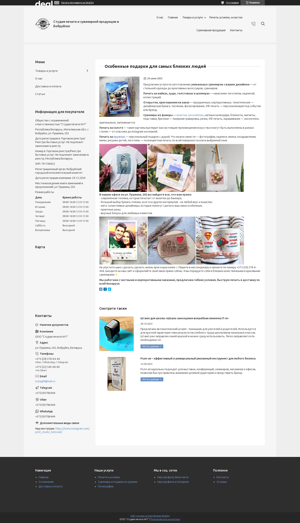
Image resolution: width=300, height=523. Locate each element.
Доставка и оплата (48, 86)
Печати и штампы (109, 477)
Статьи (40, 94)
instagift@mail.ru (45, 381)
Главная (173, 17)
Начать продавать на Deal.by (77, 2)
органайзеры (196, 115)
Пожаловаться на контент (165, 519)
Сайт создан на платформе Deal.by (150, 516)
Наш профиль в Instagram (173, 481)
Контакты (236, 30)
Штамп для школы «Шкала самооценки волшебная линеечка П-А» (184, 318)
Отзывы (222, 481)
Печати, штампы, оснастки (225, 17)
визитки (182, 115)
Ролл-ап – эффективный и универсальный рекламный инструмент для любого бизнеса (198, 358)
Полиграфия (105, 486)
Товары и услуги (192, 17)
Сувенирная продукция (211, 30)
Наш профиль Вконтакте (172, 477)
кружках (119, 136)
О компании (46, 481)
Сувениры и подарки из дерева (117, 481)
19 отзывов (232, 2)
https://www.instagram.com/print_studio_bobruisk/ (62, 430)
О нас (160, 17)
